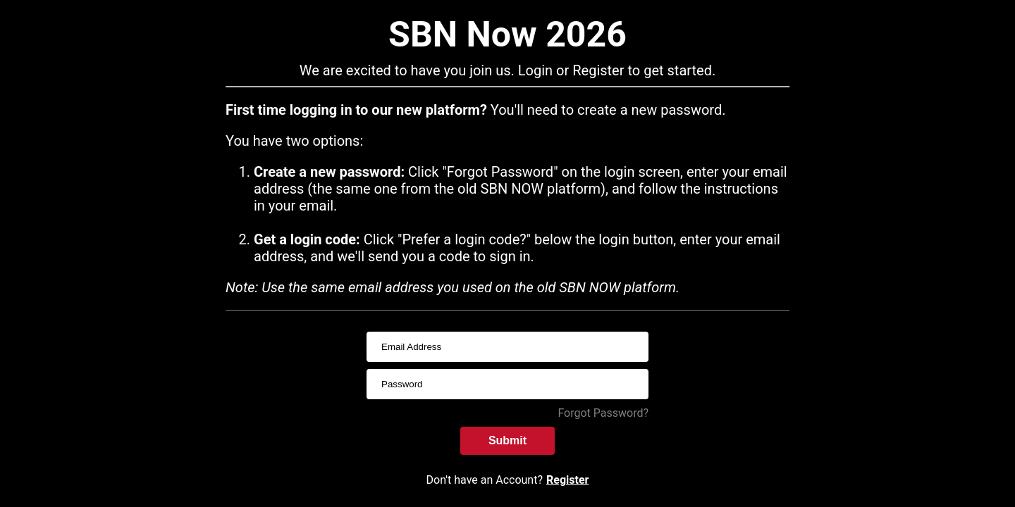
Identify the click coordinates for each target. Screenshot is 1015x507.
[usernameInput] (507, 347)
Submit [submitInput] (507, 440)
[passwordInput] (507, 384)
